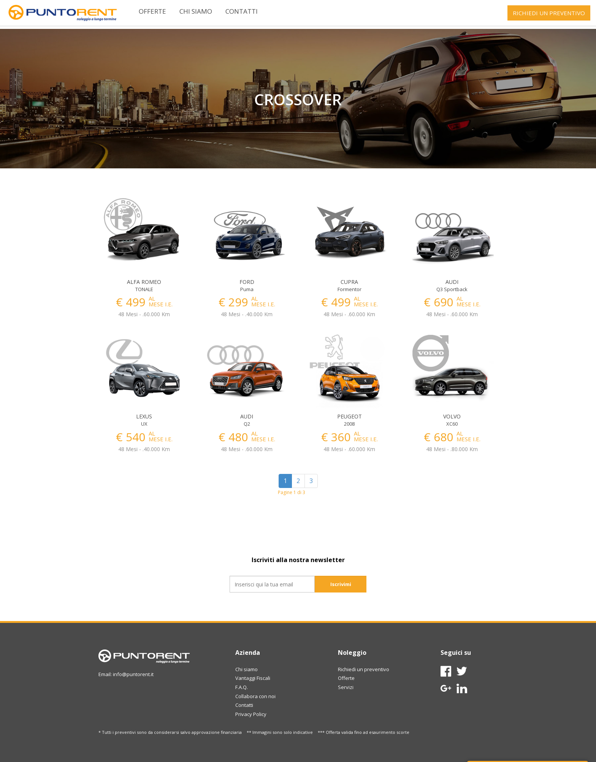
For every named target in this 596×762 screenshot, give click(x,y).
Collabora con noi (255, 696)
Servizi (345, 687)
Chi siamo (195, 11)
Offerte (152, 11)
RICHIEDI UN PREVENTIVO (549, 13)
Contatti (241, 11)
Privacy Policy (250, 714)
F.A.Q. (241, 687)
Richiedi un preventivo (363, 669)
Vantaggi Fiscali (252, 678)
